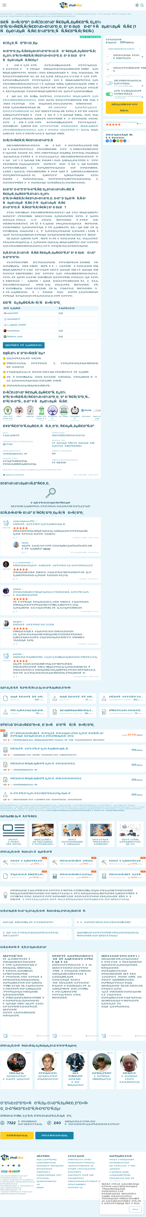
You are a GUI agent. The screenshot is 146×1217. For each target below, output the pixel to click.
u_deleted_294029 (15, 324)
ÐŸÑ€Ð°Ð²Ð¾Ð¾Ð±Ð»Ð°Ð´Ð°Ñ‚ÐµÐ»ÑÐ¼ (84, 1181)
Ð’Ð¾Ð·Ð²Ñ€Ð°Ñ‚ (74, 1172)
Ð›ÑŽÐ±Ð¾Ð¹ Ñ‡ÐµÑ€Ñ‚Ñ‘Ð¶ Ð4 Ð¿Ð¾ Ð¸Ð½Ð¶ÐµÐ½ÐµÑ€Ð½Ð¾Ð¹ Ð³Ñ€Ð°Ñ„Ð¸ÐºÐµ (55, 657)
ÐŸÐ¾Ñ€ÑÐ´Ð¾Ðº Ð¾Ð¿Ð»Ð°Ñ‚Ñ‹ (81, 1169)
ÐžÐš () (135, 1209)
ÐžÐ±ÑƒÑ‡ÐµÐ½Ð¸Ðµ (17, 1135)
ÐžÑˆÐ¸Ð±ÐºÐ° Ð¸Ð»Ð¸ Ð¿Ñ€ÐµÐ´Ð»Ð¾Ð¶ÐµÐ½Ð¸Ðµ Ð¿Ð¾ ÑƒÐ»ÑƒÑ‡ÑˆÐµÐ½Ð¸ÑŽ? (32, 470)
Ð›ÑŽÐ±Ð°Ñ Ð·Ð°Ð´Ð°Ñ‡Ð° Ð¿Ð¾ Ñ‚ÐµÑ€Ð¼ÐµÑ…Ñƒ (39, 524)
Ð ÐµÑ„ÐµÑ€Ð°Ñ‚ (11, 435)
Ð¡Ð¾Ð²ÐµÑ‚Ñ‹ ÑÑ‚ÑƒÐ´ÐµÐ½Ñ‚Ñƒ (50, 1166)
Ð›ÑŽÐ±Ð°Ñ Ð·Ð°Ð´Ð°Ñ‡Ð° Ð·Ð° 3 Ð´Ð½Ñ (34, 624)
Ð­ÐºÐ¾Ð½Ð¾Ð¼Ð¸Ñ (45, 1169)
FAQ (38, 1184)
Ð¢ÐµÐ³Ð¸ (40, 1187)
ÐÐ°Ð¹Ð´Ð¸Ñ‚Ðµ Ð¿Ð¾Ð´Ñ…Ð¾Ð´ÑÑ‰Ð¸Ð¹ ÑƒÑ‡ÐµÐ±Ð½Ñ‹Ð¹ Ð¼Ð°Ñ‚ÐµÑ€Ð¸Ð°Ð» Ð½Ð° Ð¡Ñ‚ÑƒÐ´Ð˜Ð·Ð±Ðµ (76, 899)
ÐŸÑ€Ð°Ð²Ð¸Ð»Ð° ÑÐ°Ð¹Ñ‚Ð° (79, 1160)
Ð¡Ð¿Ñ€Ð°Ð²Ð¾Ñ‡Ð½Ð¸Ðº (47, 1181)
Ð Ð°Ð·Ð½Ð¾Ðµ (43, 1178)
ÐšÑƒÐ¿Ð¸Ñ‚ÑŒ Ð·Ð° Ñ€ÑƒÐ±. (124, 107)
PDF (25, 454)
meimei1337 (11, 313)
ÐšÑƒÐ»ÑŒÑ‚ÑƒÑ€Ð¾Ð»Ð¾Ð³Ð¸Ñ (69, 435)
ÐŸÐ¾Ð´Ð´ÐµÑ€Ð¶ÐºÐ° (77, 1184)
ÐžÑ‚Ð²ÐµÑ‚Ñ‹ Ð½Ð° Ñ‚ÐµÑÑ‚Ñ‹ (121, 1178)
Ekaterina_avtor (13, 336)
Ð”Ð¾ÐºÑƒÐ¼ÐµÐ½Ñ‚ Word (13, 454)
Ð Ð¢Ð (8, 444)
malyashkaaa (11, 330)
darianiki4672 (12, 319)
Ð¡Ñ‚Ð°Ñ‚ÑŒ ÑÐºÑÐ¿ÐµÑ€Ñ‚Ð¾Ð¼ (23, 345)
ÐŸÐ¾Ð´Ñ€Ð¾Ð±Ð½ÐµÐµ (54, 1135)
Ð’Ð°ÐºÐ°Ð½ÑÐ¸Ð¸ (75, 1187)
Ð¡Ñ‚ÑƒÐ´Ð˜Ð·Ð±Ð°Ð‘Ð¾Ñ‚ (13, 475)
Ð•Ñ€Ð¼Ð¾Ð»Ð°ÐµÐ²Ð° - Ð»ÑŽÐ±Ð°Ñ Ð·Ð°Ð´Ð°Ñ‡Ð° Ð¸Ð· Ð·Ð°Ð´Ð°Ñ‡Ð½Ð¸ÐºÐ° (53, 565)
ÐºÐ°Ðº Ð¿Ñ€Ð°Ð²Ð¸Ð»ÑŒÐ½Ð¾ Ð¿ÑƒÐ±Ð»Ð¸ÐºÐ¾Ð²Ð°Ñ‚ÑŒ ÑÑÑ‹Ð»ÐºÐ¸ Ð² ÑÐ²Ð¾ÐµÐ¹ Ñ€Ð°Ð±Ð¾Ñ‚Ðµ (85, 810)
